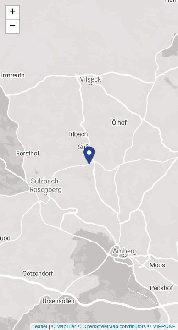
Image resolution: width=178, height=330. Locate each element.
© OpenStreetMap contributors (112, 326)
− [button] (13, 26)
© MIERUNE (161, 326)
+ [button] (13, 12)
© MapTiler (63, 326)
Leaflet (39, 326)
